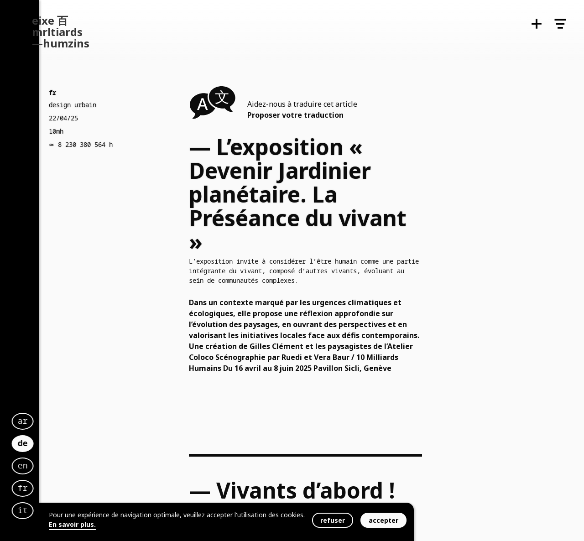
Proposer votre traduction (295, 115)
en (146, 457)
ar (146, 412)
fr (146, 479)
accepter (383, 520)
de (146, 433)
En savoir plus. (72, 524)
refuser (332, 520)
